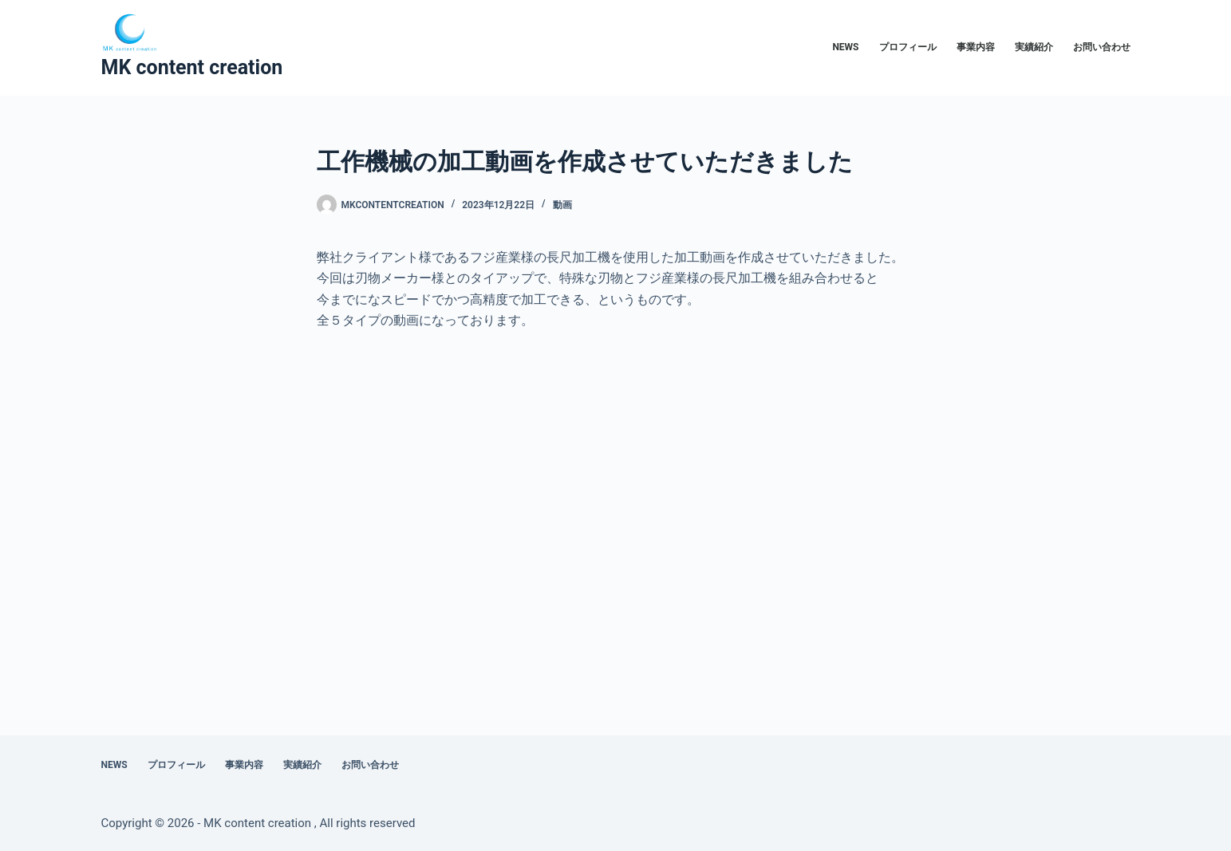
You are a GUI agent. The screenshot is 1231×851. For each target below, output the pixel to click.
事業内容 (976, 47)
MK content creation (192, 67)
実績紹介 (1034, 47)
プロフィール (908, 47)
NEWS (845, 47)
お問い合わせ (1101, 47)
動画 (562, 205)
